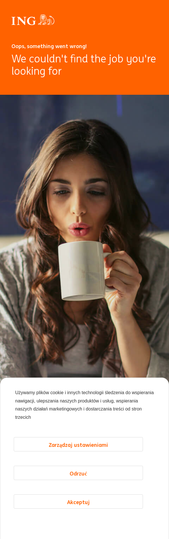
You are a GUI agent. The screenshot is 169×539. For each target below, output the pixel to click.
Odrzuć (78, 492)
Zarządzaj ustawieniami (78, 463)
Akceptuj (78, 520)
